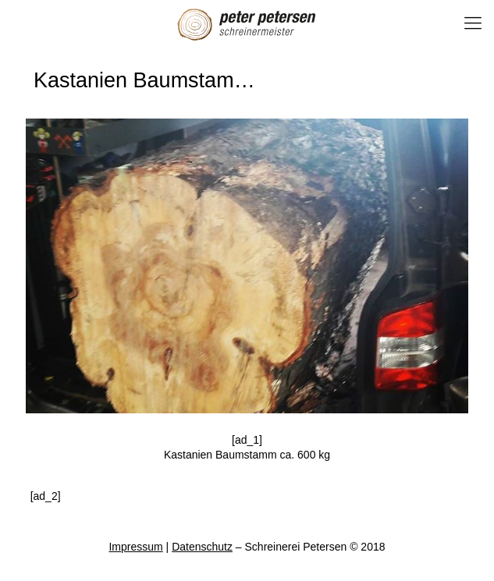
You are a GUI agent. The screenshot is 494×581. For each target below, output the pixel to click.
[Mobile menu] (473, 23)
